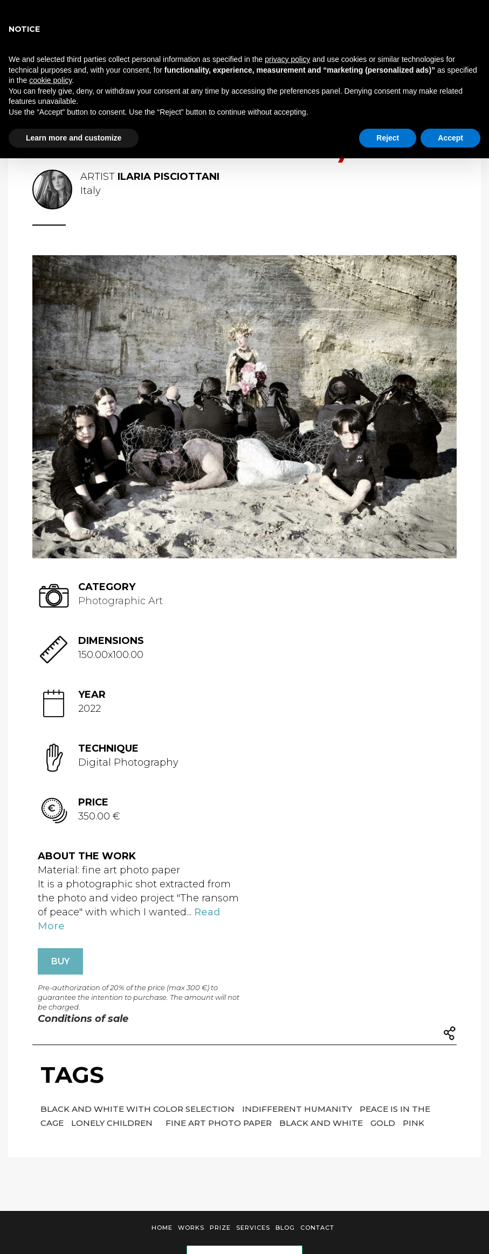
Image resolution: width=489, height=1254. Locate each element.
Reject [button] (387, 138)
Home (162, 1227)
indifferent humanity (298, 1109)
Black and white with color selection (138, 1109)
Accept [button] (450, 138)
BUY (60, 961)
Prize (220, 1227)
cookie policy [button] (50, 80)
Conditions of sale (83, 1019)
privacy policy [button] (287, 59)
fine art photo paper (220, 1123)
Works (191, 1227)
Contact (317, 1227)
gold (383, 1123)
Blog (285, 1227)
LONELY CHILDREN (113, 1123)
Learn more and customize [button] (73, 138)
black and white (322, 1123)
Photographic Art (120, 601)
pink (413, 1123)
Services (253, 1227)
